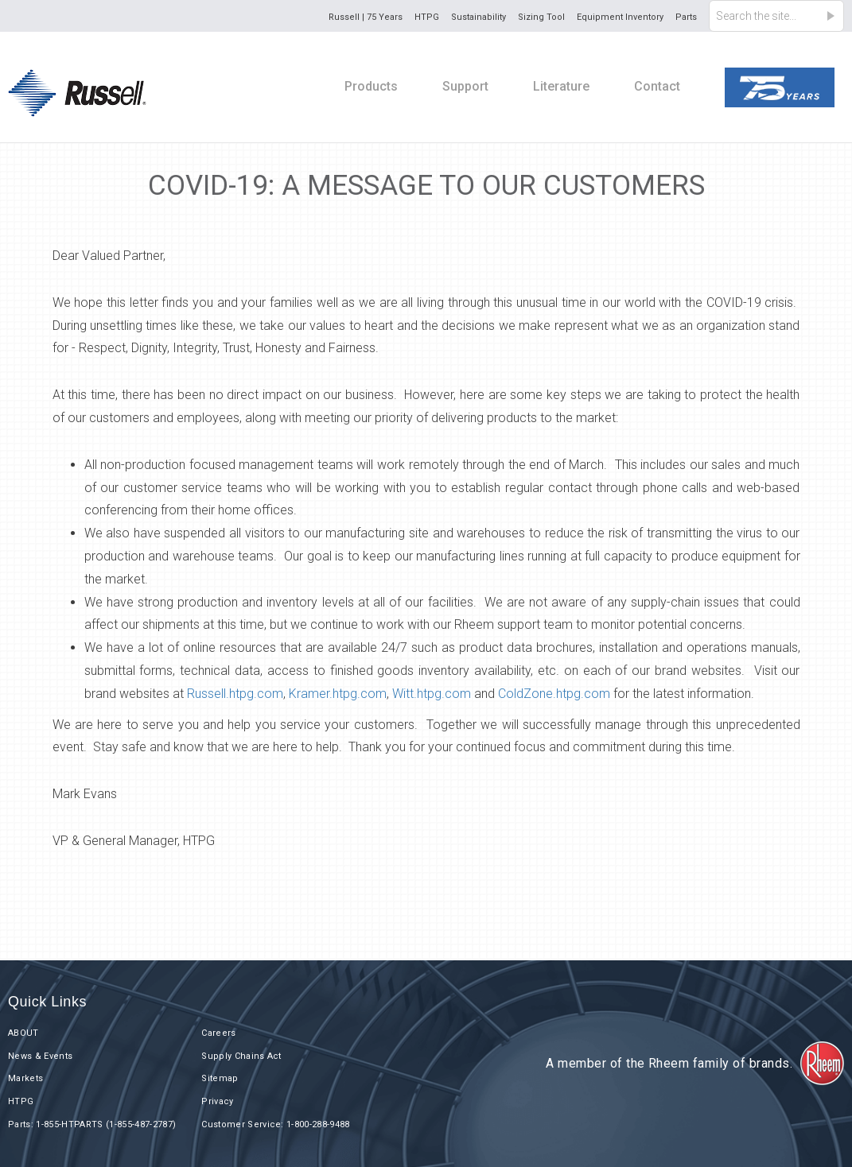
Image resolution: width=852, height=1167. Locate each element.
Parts (686, 17)
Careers (218, 1033)
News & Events (40, 1056)
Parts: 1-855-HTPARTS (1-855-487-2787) (92, 1124)
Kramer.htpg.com (338, 693)
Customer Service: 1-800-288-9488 (275, 1124)
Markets (25, 1078)
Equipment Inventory (620, 17)
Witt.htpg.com (431, 693)
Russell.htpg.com (235, 693)
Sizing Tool (541, 17)
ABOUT (23, 1033)
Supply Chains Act (241, 1056)
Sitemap (219, 1078)
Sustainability (478, 17)
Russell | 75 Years (366, 17)
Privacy (217, 1101)
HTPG (426, 17)
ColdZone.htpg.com (554, 693)
